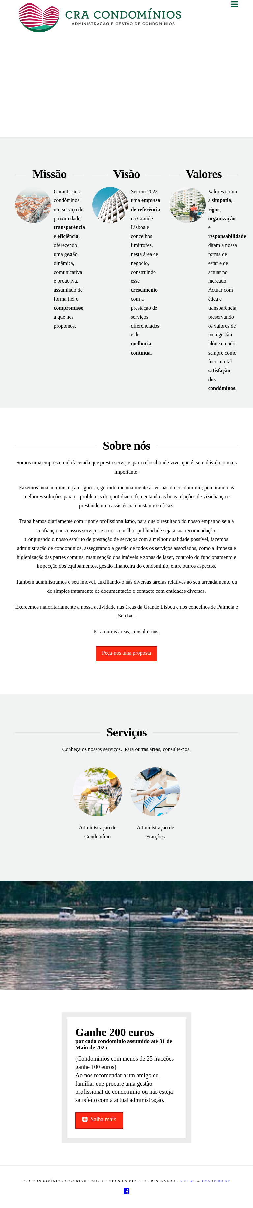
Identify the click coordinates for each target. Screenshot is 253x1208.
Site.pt (188, 1181)
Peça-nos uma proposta (126, 653)
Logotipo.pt (216, 1181)
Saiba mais (99, 1119)
